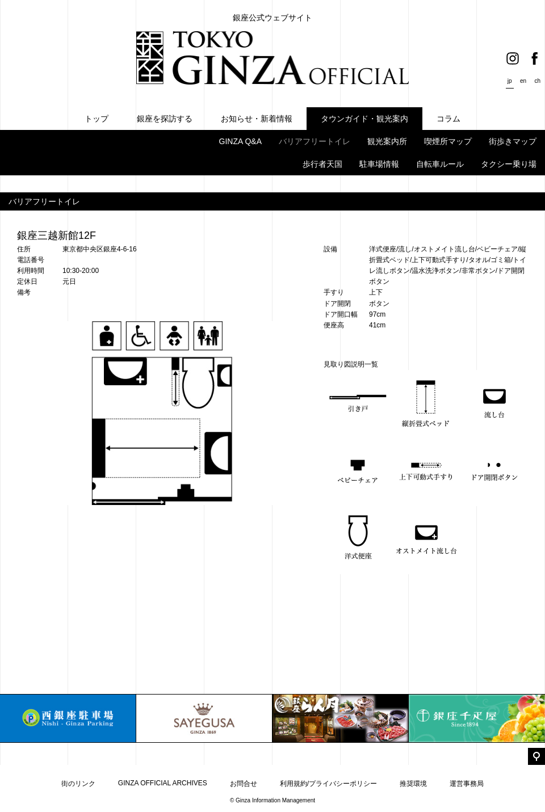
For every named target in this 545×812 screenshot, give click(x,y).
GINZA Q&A (240, 141)
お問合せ (243, 784)
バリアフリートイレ (314, 141)
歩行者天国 (322, 164)
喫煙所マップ (448, 141)
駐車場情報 (379, 164)
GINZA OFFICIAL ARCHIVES (162, 783)
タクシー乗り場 (508, 164)
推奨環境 (413, 784)
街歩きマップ (512, 141)
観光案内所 (387, 141)
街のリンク (78, 784)
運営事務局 (467, 784)
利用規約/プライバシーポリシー (328, 784)
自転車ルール (440, 164)
